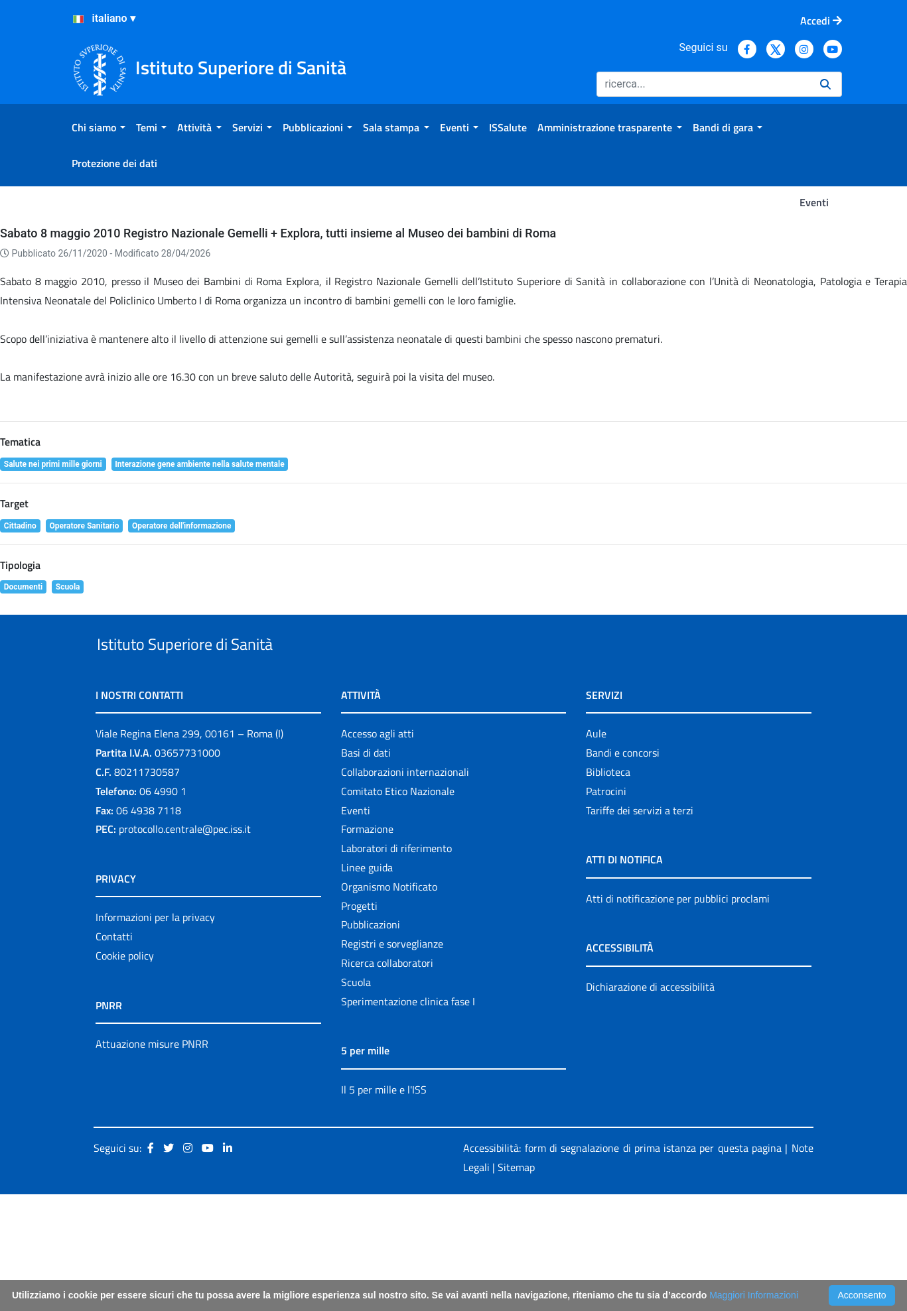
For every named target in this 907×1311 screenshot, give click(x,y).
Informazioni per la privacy (155, 1034)
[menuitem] (98, 127)
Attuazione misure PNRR (152, 1160)
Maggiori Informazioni (753, 1295)
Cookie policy (125, 1072)
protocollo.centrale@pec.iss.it (185, 946)
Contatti (114, 1053)
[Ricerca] (702, 84)
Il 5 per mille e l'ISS (384, 1206)
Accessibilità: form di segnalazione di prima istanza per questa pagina (622, 1265)
